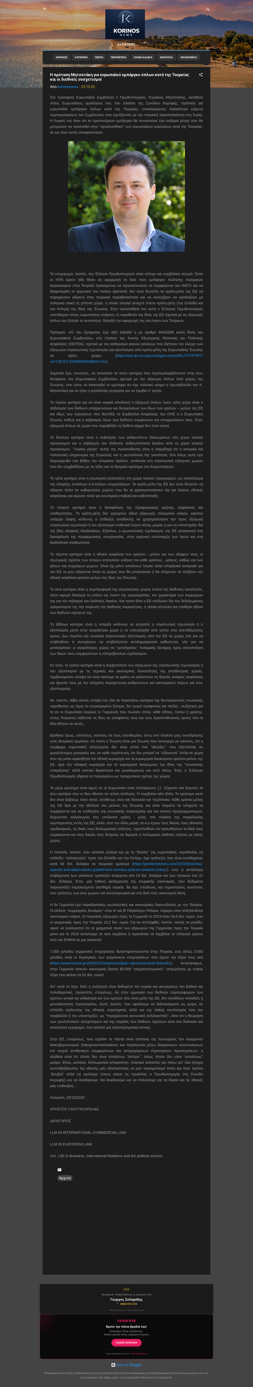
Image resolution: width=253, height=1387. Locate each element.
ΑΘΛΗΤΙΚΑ (166, 63)
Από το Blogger (126, 1365)
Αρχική (65, 1184)
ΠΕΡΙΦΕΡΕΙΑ (118, 63)
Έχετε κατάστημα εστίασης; (126, 1353)
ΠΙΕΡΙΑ (99, 63)
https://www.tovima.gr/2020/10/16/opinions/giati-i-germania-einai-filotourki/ (111, 969)
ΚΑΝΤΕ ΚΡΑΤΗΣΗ (126, 1342)
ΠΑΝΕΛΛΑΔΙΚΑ (143, 63)
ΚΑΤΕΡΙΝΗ (81, 63)
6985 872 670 (126, 1304)
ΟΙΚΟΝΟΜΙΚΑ (188, 63)
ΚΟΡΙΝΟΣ (61, 63)
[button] (201, 81)
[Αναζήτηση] (208, 10)
